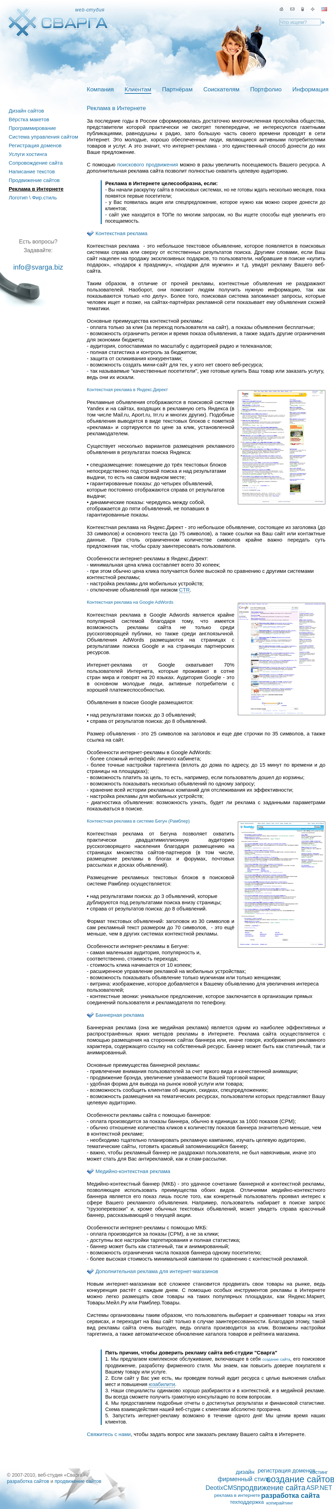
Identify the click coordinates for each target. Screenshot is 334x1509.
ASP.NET (319, 1488)
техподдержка (247, 1502)
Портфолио (266, 89)
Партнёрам (177, 89)
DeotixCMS (221, 1488)
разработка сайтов (28, 1481)
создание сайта (276, 1359)
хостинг (319, 1472)
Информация (310, 89)
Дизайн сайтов (26, 111)
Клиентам (138, 89)
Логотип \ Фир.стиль (33, 197)
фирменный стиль (244, 1479)
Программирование (32, 128)
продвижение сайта (271, 1488)
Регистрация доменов (35, 145)
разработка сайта (290, 1495)
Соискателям (221, 89)
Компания (100, 89)
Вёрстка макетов (29, 119)
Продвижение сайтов (34, 180)
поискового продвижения (147, 164)
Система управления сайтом (43, 137)
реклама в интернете (237, 1495)
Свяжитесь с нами (109, 1434)
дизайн (245, 1472)
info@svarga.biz (38, 267)
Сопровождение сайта (36, 163)
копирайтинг (279, 1503)
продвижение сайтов (78, 1481)
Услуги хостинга (28, 154)
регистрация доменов (286, 1470)
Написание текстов (32, 171)
